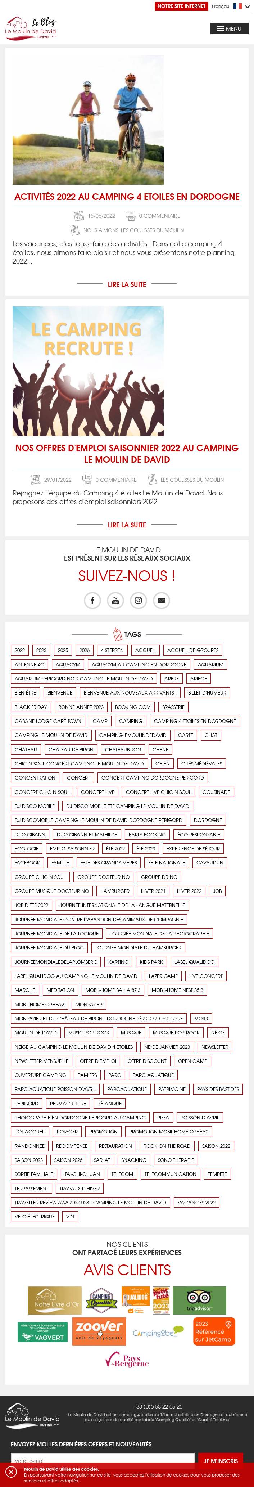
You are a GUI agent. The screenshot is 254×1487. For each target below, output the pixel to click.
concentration (35, 777)
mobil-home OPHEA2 (39, 1004)
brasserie (173, 707)
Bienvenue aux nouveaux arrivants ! (130, 692)
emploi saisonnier (72, 848)
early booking (147, 834)
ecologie (26, 848)
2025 (63, 650)
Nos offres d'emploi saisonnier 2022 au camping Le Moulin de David (127, 453)
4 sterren (112, 650)
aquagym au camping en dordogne (139, 664)
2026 (85, 650)
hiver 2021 (153, 891)
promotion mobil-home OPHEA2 (168, 1131)
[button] (11, 1472)
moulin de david (36, 1032)
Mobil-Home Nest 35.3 (177, 990)
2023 (41, 650)
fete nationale (166, 862)
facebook (27, 862)
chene (160, 749)
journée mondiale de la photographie (159, 933)
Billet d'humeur (207, 692)
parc (114, 1075)
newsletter (214, 1046)
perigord (26, 1103)
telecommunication (170, 1174)
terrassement (31, 1188)
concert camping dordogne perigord (152, 777)
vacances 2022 (197, 1202)
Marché (25, 990)
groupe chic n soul (40, 876)
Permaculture (68, 1103)
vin (70, 1216)
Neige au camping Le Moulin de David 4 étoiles (74, 1046)
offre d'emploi (98, 1060)
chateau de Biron (71, 749)
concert (78, 777)
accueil (145, 650)
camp (100, 721)
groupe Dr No (159, 876)
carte (185, 735)
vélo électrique (35, 1216)
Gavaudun (209, 862)
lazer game (163, 975)
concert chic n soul (42, 792)
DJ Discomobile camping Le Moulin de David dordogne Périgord (98, 820)
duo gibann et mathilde (87, 834)
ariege (198, 678)
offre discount (147, 1060)
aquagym (68, 664)
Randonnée (30, 1145)
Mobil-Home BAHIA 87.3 (113, 990)
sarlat (102, 1159)
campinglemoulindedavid (133, 735)
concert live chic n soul (158, 792)
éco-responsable (198, 834)
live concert (206, 975)
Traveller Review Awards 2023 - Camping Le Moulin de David (90, 1202)
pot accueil (30, 1131)
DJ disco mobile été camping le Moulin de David (127, 806)
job (217, 891)
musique (131, 1032)
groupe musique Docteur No (52, 891)
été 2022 (115, 848)
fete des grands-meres (109, 862)
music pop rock (88, 1032)
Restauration (115, 1145)
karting (118, 961)
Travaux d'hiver (80, 1188)
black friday (31, 707)
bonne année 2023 (81, 707)
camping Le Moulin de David (51, 735)
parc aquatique (153, 1075)
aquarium (210, 664)
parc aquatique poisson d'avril (55, 1089)
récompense (71, 1145)
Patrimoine (172, 1089)
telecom (122, 1174)
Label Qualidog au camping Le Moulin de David (76, 975)
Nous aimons (100, 230)
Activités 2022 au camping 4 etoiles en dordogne (127, 196)
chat (211, 735)
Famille (60, 862)
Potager (67, 1131)
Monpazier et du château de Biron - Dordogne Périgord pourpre (99, 1018)
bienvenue (59, 692)
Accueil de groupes (192, 650)
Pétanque (109, 1103)
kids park (151, 961)
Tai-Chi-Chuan (82, 1174)
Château (26, 749)
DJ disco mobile (35, 806)
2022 (20, 650)
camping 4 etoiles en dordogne (195, 721)
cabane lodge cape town (48, 721)
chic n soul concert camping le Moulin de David (79, 763)
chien (162, 763)
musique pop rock (176, 1032)
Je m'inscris (221, 1428)
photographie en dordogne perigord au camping (80, 1117)
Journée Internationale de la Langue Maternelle (122, 905)
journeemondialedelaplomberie (56, 961)
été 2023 (145, 848)
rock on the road (167, 1145)
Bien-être (25, 692)
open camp (192, 1060)
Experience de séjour (193, 848)
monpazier (89, 1004)
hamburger (115, 891)
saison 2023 (29, 1159)
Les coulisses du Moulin (152, 230)
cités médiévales (201, 763)
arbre (171, 678)
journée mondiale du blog (49, 947)
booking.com (133, 707)
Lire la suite (127, 284)
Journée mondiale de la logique (57, 933)
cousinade (216, 792)
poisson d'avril (200, 1117)
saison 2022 (216, 1145)
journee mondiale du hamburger (138, 947)
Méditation (60, 990)
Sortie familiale (34, 1174)
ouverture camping (40, 1075)
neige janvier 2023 (167, 1046)
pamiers (87, 1075)
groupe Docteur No (103, 876)
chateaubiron (123, 749)
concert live (97, 792)
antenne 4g (29, 664)
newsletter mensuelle (41, 1060)
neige (218, 1032)
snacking (134, 1159)
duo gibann (30, 834)
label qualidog (194, 961)
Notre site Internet (181, 6)
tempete (217, 1174)
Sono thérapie (176, 1159)
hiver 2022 (189, 891)
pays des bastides (218, 1089)
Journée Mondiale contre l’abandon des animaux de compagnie (99, 919)
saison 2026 (68, 1159)
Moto (201, 1018)
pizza (163, 1117)
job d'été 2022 (31, 905)
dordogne (208, 820)
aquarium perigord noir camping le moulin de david (84, 678)
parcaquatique (127, 1089)
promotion (103, 1131)
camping (130, 721)
